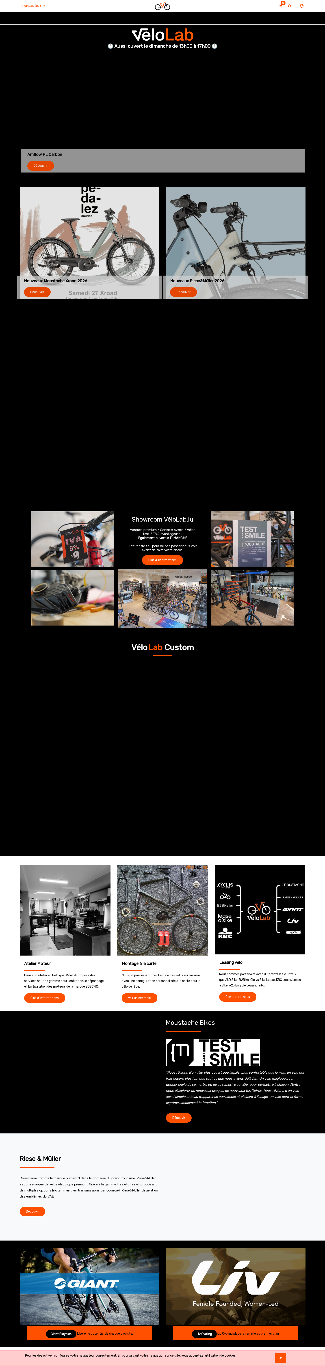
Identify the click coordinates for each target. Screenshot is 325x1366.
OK (281, 1358)
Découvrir (41, 166)
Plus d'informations (162, 560)
